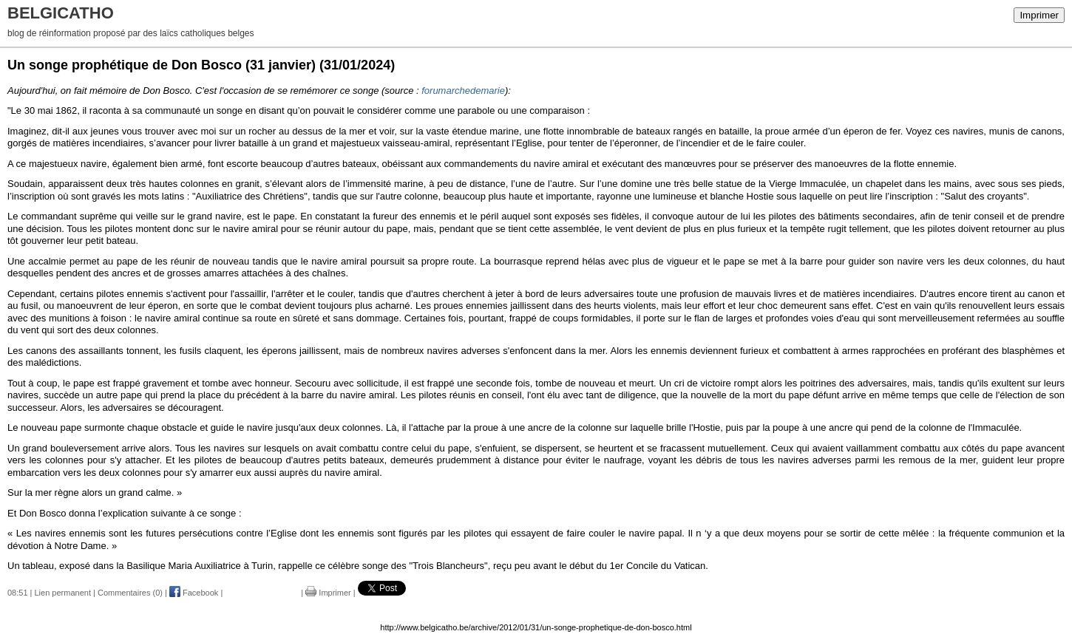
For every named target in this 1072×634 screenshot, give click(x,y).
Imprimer (1039, 15)
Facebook (193, 592)
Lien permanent (63, 592)
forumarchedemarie (463, 90)
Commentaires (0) (130, 592)
